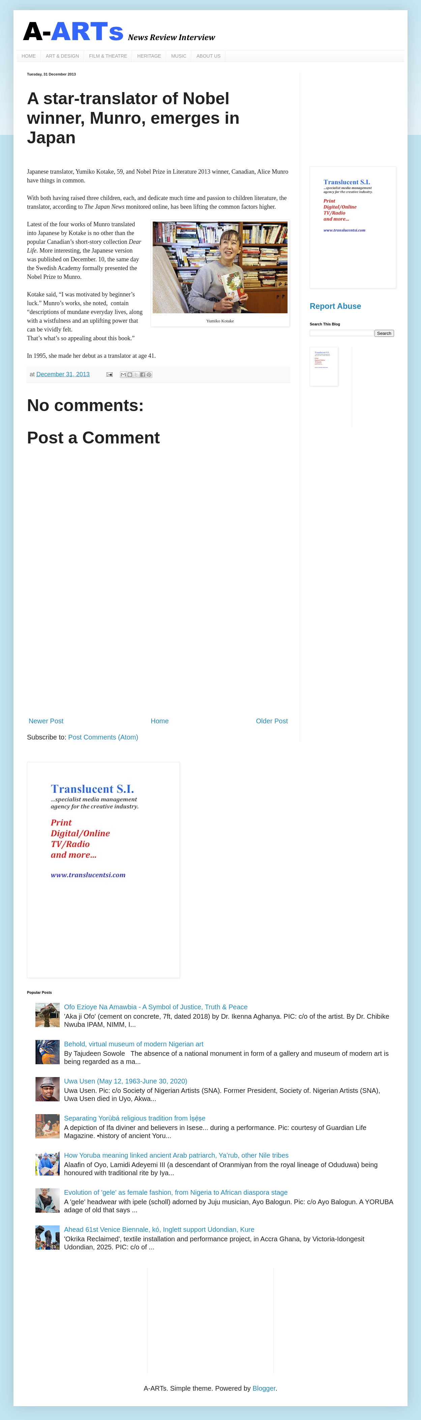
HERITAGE (149, 56)
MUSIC (178, 56)
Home (160, 721)
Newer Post (46, 721)
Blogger (263, 1388)
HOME (29, 56)
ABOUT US (208, 56)
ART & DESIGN (62, 56)
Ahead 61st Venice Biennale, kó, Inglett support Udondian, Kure (159, 1229)
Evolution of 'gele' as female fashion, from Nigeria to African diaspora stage (176, 1192)
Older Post (272, 721)
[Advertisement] (158, 655)
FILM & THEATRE (108, 56)
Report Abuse (335, 306)
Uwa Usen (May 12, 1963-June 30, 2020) (125, 1081)
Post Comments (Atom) (103, 737)
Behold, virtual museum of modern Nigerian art (134, 1044)
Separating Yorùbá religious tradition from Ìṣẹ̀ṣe (135, 1118)
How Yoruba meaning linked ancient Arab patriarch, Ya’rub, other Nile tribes (176, 1155)
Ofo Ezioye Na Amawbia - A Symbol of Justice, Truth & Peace (156, 1007)
